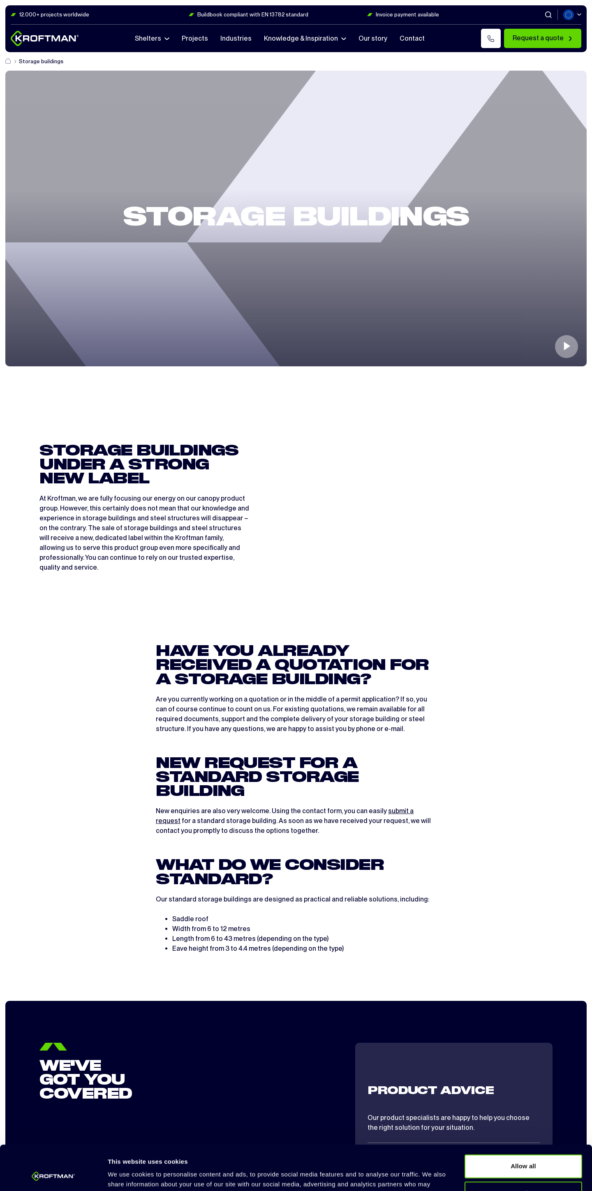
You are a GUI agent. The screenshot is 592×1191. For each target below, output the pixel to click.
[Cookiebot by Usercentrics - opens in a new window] (53, 1175)
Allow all (523, 1124)
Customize (523, 1150)
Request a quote (543, 38)
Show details (127, 1174)
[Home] (8, 61)
